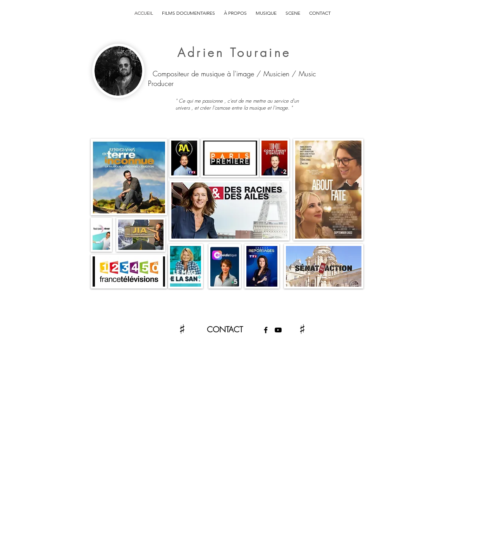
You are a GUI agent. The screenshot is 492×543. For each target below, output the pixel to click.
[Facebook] (265, 330)
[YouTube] (278, 330)
